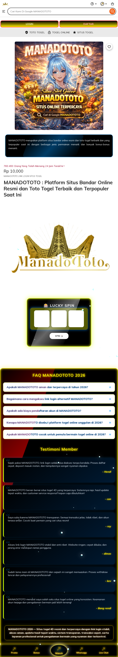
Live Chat (104, 650)
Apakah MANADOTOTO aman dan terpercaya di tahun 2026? (47, 387)
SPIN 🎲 (59, 336)
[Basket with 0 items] (112, 4)
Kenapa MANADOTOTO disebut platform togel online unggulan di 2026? (55, 422)
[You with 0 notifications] (104, 4)
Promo (14, 650)
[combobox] (58, 11)
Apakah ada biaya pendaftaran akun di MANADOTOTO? (44, 410)
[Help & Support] (93, 4)
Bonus (36, 650)
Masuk (59, 650)
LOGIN (29, 23)
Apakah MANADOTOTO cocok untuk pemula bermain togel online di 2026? (56, 434)
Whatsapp (81, 650)
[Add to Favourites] (109, 46)
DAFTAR (88, 23)
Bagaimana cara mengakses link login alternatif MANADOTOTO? (50, 399)
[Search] (112, 11)
